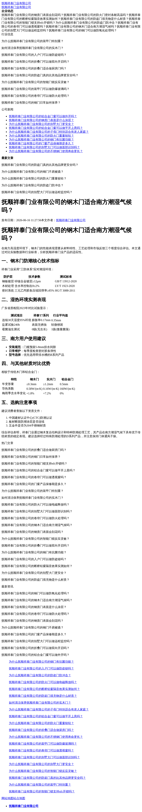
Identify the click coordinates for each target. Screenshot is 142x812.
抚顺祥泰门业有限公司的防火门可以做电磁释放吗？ (43, 682)
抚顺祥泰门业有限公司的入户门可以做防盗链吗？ (41, 668)
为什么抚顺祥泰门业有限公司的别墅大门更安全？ (41, 124)
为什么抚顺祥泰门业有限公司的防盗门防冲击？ (40, 675)
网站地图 (7, 798)
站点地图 (19, 798)
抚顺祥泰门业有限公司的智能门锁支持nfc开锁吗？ (42, 791)
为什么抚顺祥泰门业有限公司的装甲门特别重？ (40, 784)
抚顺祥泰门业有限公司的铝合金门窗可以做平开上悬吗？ (46, 127)
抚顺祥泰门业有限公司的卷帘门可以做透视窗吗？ (41, 750)
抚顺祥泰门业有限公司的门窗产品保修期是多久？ (41, 143)
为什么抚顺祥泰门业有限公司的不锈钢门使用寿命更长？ (46, 151)
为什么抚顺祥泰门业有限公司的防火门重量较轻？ (41, 135)
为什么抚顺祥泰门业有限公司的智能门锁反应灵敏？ (43, 770)
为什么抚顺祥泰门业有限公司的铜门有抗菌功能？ (41, 139)
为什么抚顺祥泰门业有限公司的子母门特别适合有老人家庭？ (49, 131)
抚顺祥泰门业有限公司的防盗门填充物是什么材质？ (43, 695)
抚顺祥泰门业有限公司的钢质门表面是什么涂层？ (41, 120)
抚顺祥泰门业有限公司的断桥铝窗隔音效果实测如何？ (44, 689)
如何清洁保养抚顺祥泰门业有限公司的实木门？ (40, 702)
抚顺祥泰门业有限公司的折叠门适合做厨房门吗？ (41, 730)
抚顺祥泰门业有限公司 (16, 3)
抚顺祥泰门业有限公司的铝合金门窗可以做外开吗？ (43, 116)
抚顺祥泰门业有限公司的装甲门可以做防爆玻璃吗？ (43, 743)
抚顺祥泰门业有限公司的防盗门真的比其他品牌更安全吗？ (47, 777)
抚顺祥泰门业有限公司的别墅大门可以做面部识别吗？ (44, 147)
